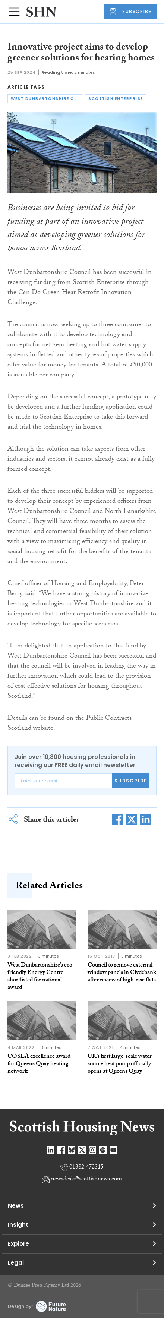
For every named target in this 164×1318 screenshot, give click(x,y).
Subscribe (130, 781)
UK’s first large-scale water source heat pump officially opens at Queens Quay (120, 1064)
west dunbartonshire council (46, 98)
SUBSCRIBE (130, 11)
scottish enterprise (115, 98)
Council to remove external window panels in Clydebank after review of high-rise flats (122, 973)
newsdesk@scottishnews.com (86, 1179)
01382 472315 (86, 1168)
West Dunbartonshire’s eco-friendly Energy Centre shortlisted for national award (41, 977)
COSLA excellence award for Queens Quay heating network (38, 1064)
